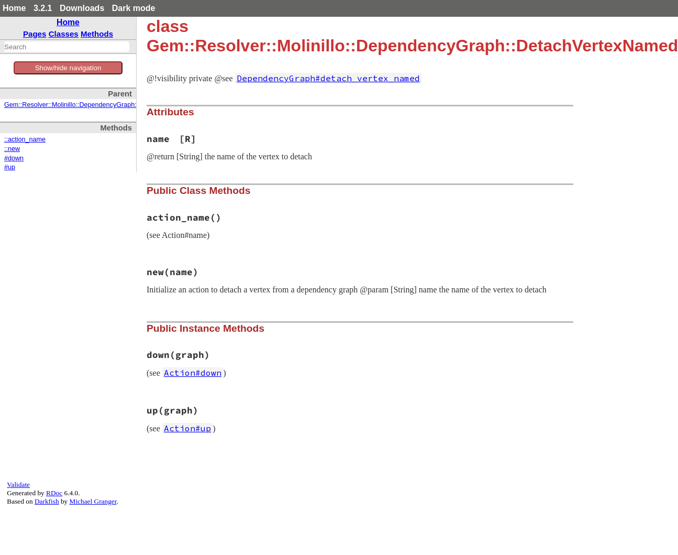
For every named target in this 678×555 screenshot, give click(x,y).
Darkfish (47, 501)
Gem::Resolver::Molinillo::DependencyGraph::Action (80, 104)
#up (9, 167)
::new (12, 149)
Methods (97, 33)
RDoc (54, 493)
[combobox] (66, 46)
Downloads (82, 8)
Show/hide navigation (68, 68)
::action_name (25, 139)
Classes (64, 33)
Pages (35, 33)
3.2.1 (43, 8)
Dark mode (133, 8)
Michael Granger (93, 501)
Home (14, 8)
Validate (18, 484)
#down (14, 158)
